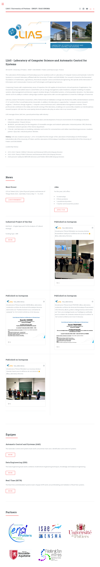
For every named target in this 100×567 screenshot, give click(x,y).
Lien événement (14, 200)
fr (93, 9)
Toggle (4, 4)
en (90, 9)
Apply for (61, 210)
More (10, 240)
